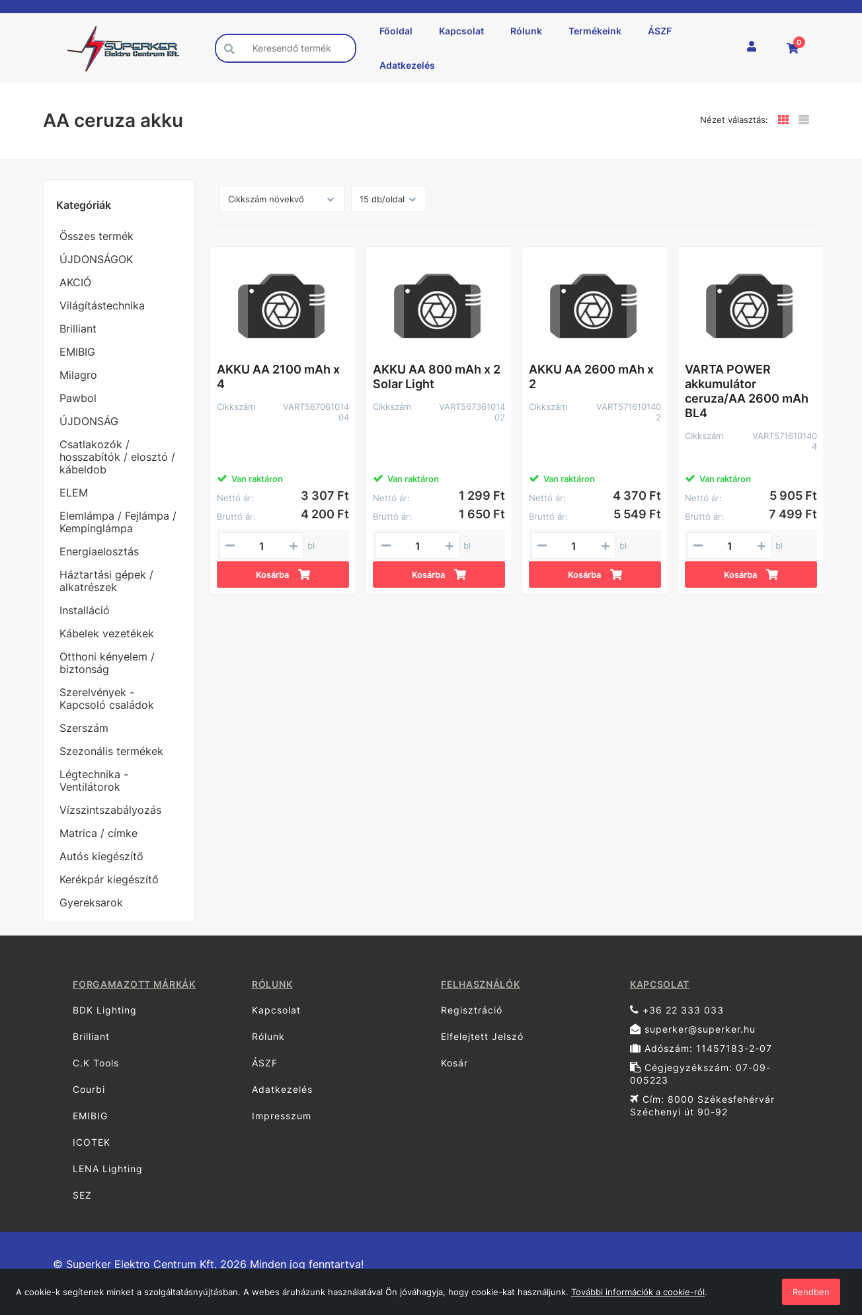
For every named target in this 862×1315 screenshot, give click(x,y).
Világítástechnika (102, 305)
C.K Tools (96, 1062)
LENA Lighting (108, 1168)
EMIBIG (77, 351)
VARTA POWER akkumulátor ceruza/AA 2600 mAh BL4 (746, 391)
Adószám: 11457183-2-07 (701, 1048)
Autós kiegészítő (101, 856)
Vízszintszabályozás (110, 810)
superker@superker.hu (693, 1029)
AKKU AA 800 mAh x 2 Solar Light (436, 376)
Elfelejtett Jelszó (482, 1036)
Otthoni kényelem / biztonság (107, 663)
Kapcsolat (461, 30)
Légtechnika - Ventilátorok (93, 780)
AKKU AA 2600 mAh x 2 (591, 376)
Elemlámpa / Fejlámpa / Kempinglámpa (117, 522)
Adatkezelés (407, 65)
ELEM (73, 492)
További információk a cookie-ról (638, 1292)
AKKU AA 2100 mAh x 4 (278, 376)
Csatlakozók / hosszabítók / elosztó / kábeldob (117, 457)
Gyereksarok (91, 902)
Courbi (89, 1089)
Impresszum (281, 1115)
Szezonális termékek (111, 751)
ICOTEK (91, 1142)
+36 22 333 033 (677, 1010)
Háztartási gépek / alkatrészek (106, 581)
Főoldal (395, 30)
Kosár (454, 1062)
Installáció (84, 610)
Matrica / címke (98, 833)
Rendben (811, 1292)
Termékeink (594, 30)
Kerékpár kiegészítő (109, 879)
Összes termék (96, 236)
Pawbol (78, 398)
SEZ (82, 1195)
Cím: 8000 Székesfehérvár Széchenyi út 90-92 (702, 1105)
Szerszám (83, 728)
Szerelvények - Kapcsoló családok (106, 698)
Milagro (78, 374)
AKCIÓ (75, 282)
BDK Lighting (105, 1010)
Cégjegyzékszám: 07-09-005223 (700, 1074)
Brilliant (78, 328)
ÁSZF (660, 30)
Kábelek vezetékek (106, 633)
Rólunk (526, 30)
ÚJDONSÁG (88, 421)
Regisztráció (471, 1010)
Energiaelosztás (99, 551)
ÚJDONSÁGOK (96, 259)
